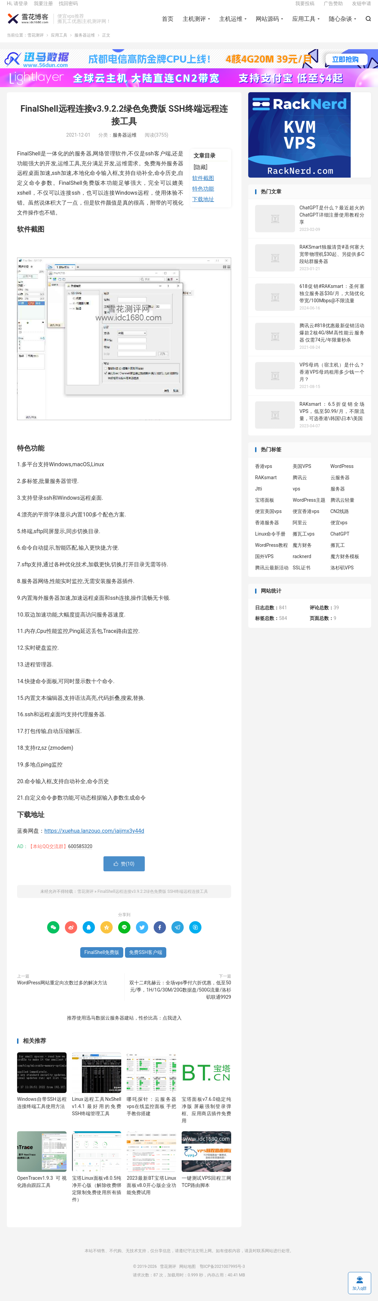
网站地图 (187, 1275)
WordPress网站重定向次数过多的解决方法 (62, 991)
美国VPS (302, 475)
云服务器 (340, 486)
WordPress (342, 475)
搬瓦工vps (303, 542)
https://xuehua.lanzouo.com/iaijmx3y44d (94, 840)
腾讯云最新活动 (272, 576)
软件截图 (203, 187)
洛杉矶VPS (342, 576)
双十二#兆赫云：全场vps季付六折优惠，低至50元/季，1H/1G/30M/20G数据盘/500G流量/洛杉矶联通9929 (180, 999)
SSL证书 (301, 576)
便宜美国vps (268, 520)
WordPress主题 (309, 509)
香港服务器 (267, 531)
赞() (124, 872)
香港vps (263, 475)
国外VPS (264, 565)
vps (296, 497)
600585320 (80, 855)
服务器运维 (84, 44)
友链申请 (361, 9)
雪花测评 (28, 24)
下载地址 (203, 208)
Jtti (258, 497)
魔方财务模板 (345, 565)
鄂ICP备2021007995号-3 (222, 1275)
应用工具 (304, 24)
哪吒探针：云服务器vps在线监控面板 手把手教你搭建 (151, 1115)
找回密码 (68, 9)
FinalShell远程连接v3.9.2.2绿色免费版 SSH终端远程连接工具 (152, 900)
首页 (167, 24)
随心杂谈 (340, 24)
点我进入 (172, 1026)
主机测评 (194, 24)
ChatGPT (340, 542)
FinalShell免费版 (101, 961)
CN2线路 (340, 520)
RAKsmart (266, 486)
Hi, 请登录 (17, 9)
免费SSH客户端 (145, 961)
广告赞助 (333, 9)
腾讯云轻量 (342, 509)
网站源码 (267, 24)
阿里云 (300, 531)
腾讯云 (300, 486)
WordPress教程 (271, 554)
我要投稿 (304, 9)
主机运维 (230, 24)
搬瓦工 (338, 554)
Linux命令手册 (270, 542)
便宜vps (339, 531)
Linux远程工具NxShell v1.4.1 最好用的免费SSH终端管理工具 (97, 1115)
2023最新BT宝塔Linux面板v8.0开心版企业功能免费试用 (151, 1194)
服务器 (338, 497)
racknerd (302, 565)
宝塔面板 (264, 509)
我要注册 (43, 9)
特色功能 (203, 198)
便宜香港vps (306, 520)
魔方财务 (302, 554)
